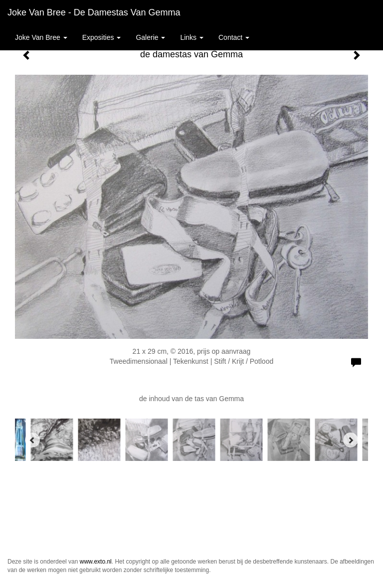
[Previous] (32, 440)
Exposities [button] (101, 37)
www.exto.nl (96, 561)
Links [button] (191, 37)
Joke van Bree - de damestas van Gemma (93, 12)
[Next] (350, 440)
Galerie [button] (150, 37)
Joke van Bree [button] (41, 37)
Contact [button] (233, 37)
